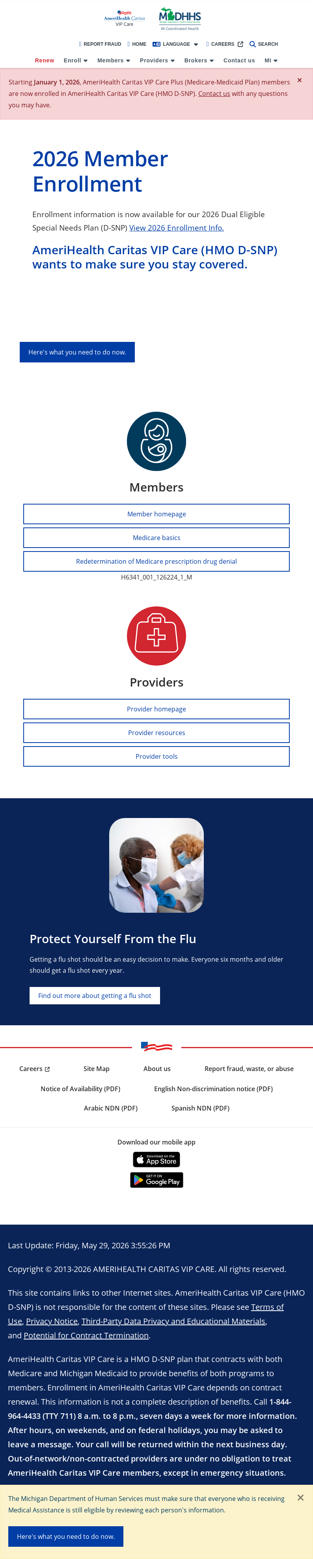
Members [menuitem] (110, 60)
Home (137, 44)
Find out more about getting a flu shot (94, 995)
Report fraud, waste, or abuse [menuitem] (249, 1068)
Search (264, 44)
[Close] (299, 80)
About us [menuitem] (157, 1068)
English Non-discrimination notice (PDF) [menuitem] (213, 1088)
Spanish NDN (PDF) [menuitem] (200, 1108)
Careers (221, 44)
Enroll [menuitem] (72, 60)
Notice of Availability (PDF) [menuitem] (80, 1088)
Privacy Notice (52, 1321)
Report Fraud (100, 44)
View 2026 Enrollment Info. (176, 228)
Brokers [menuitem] (196, 60)
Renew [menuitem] (44, 60)
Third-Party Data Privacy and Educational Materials (173, 1321)
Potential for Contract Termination (86, 1335)
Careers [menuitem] (31, 1068)
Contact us (214, 93)
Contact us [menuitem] (239, 60)
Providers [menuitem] (154, 60)
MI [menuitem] (268, 60)
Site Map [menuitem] (97, 1068)
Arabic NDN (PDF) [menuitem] (111, 1108)
